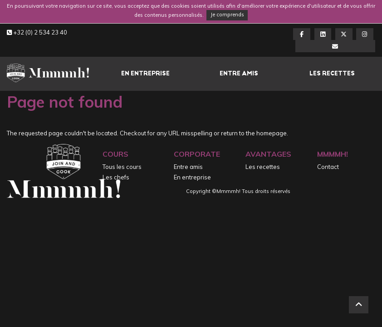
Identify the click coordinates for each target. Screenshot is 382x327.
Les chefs (116, 177)
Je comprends (227, 14)
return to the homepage (254, 133)
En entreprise (145, 73)
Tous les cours (122, 166)
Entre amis (239, 73)
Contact (328, 166)
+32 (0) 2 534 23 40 (37, 32)
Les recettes (332, 73)
